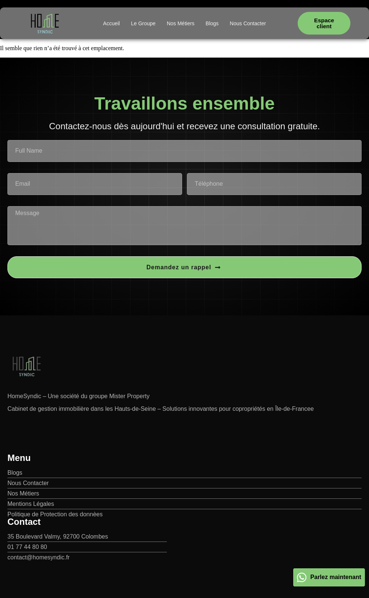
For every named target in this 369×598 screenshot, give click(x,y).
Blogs (212, 23)
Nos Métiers (181, 23)
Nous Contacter (248, 23)
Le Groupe (143, 23)
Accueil (111, 23)
